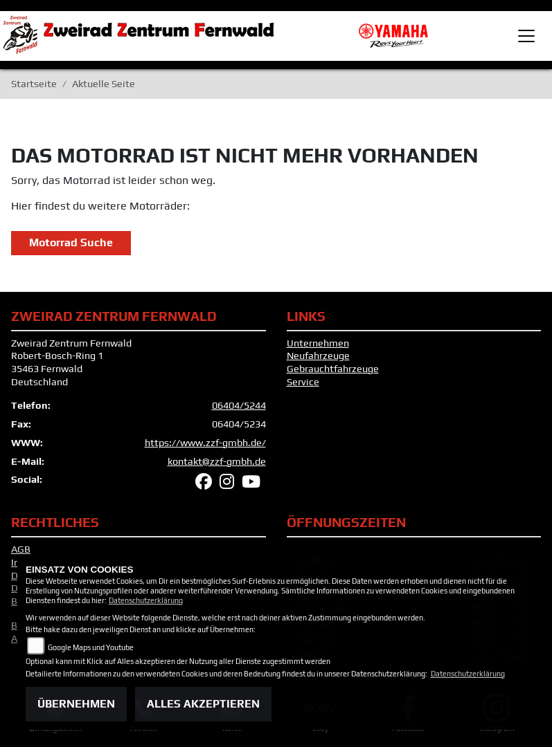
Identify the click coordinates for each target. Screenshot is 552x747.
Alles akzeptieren (203, 703)
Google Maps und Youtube (91, 647)
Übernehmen (76, 703)
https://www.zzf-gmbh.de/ (205, 442)
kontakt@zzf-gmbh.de (217, 461)
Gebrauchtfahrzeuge (333, 368)
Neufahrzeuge (318, 355)
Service (303, 381)
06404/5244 (239, 405)
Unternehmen (318, 343)
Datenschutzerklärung (146, 600)
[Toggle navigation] (526, 36)
